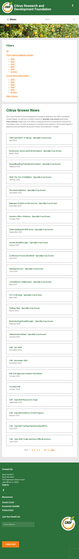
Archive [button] (14, 72)
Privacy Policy (7, 510)
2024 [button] (12, 64)
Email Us (5, 485)
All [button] (7, 51)
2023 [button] (12, 67)
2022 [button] (12, 69)
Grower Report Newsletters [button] (17, 76)
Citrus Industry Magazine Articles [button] (19, 55)
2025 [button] (12, 62)
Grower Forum (8, 502)
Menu (11, 19)
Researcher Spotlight (10, 506)
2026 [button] (12, 59)
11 (48, 450)
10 (45, 450)
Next (52, 450)
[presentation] (23, 533)
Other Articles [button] (12, 96)
